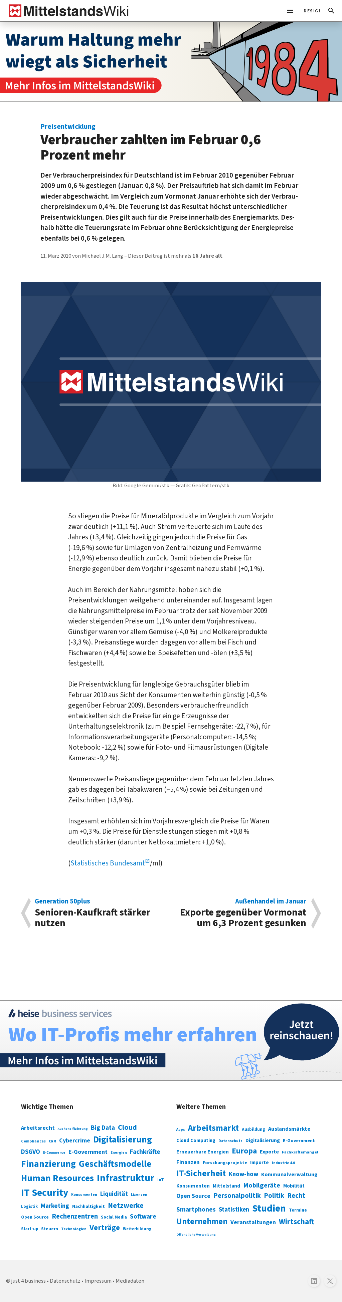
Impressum (98, 1281)
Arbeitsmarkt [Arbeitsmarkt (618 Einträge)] (213, 1128)
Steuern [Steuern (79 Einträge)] (49, 1229)
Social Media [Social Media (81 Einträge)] (114, 1217)
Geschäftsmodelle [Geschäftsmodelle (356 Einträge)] (115, 1163)
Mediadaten (130, 1281)
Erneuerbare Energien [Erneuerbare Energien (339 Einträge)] (202, 1151)
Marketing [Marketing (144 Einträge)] (55, 1206)
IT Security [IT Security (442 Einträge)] (44, 1193)
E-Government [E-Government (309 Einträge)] (299, 1140)
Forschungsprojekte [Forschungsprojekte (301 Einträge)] (225, 1162)
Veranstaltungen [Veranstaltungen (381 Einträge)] (253, 1222)
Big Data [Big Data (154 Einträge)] (103, 1127)
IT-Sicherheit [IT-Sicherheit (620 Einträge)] (201, 1173)
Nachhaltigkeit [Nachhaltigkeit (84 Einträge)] (88, 1206)
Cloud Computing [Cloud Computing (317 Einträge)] (195, 1140)
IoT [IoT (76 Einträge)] (160, 1180)
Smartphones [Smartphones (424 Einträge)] (196, 1209)
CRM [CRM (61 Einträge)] (52, 1141)
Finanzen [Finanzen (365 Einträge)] (188, 1162)
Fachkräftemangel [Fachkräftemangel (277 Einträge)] (300, 1152)
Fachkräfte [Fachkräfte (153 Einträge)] (145, 1151)
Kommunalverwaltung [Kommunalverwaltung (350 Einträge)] (289, 1174)
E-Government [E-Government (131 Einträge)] (88, 1152)
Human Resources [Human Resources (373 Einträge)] (57, 1178)
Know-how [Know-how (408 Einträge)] (243, 1174)
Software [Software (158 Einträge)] (143, 1216)
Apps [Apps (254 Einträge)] (180, 1129)
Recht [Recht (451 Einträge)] (296, 1196)
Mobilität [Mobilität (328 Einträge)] (294, 1186)
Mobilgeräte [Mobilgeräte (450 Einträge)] (261, 1185)
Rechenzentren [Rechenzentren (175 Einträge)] (75, 1216)
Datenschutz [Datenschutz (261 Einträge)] (230, 1141)
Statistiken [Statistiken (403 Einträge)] (234, 1209)
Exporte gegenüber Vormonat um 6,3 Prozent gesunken (242, 913)
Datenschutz (65, 1281)
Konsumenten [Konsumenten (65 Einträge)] (84, 1195)
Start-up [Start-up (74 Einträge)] (29, 1229)
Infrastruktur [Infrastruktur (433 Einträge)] (125, 1178)
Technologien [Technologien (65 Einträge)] (74, 1229)
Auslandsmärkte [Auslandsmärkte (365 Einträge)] (289, 1129)
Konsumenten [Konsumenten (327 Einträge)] (193, 1186)
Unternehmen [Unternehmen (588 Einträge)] (201, 1222)
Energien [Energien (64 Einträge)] (119, 1152)
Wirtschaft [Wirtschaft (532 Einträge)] (296, 1221)
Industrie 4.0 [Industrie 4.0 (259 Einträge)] (283, 1162)
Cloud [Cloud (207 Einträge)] (127, 1127)
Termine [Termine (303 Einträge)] (298, 1210)
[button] (331, 10)
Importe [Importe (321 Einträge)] (259, 1162)
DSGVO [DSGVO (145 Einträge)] (30, 1151)
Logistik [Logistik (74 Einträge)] (29, 1207)
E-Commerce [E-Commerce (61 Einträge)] (54, 1152)
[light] (310, 10)
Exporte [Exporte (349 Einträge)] (269, 1151)
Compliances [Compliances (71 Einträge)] (33, 1141)
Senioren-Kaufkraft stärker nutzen (99, 913)
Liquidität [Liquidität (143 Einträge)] (114, 1194)
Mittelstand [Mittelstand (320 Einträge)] (226, 1186)
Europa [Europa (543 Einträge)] (244, 1150)
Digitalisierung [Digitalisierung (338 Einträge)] (122, 1139)
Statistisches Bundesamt (107, 863)
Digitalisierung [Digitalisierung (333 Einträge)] (262, 1140)
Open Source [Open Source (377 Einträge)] (193, 1196)
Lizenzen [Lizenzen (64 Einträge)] (139, 1194)
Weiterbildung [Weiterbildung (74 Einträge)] (137, 1229)
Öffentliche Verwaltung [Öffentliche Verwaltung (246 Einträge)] (196, 1234)
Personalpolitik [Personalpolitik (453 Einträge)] (237, 1196)
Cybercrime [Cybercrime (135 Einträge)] (74, 1140)
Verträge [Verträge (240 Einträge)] (105, 1227)
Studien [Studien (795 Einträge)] (269, 1209)
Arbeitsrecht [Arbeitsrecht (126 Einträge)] (38, 1128)
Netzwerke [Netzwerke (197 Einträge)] (126, 1206)
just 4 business (28, 1281)
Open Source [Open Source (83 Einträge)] (35, 1217)
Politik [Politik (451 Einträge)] (274, 1196)
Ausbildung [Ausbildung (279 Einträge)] (253, 1129)
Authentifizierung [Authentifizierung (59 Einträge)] (73, 1128)
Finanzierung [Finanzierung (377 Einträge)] (48, 1163)
